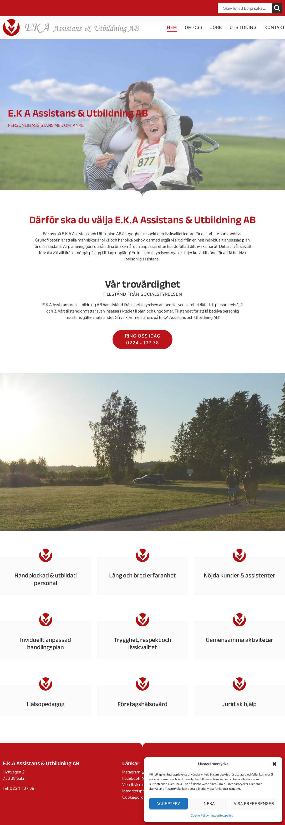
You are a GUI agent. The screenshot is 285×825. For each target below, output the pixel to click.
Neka (209, 803)
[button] (274, 764)
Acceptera (168, 803)
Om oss (193, 27)
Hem (172, 27)
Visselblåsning (134, 784)
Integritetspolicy (222, 815)
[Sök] (277, 8)
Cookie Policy (200, 815)
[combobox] (245, 8)
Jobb (216, 27)
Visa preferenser (254, 803)
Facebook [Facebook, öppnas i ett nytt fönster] (133, 778)
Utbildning (243, 27)
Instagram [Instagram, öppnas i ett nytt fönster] (133, 772)
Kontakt (274, 27)
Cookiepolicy (133, 797)
